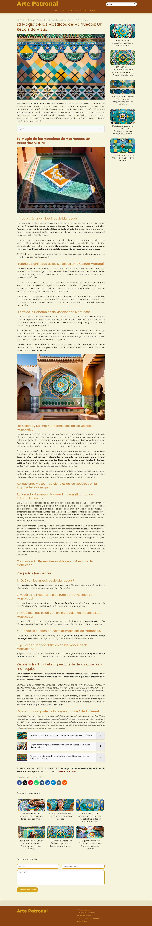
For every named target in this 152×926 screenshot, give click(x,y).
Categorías (65, 10)
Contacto (94, 10)
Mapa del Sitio (82, 921)
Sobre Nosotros (81, 10)
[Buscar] (135, 4)
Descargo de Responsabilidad (88, 918)
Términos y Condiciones (86, 913)
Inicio (56, 10)
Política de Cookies (84, 916)
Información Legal (83, 910)
